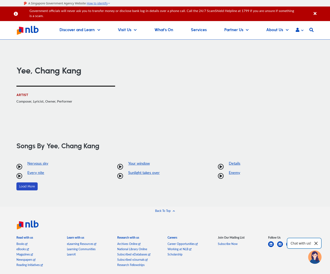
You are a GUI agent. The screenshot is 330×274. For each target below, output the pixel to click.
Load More (27, 186)
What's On (163, 30)
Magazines (24, 254)
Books (22, 244)
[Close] (321, 11)
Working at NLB (180, 249)
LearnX (71, 254)
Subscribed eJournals (132, 260)
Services (199, 30)
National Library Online (132, 249)
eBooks (22, 249)
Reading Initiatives (29, 265)
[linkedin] (272, 246)
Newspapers (26, 260)
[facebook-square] (281, 246)
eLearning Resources (81, 244)
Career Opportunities (183, 244)
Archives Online (129, 244)
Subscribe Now (228, 244)
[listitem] (24, 238)
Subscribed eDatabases (133, 254)
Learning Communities (81, 249)
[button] (299, 30)
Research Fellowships (131, 265)
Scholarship (175, 254)
